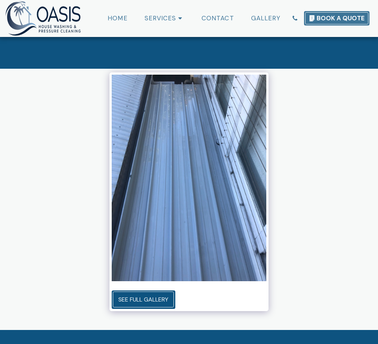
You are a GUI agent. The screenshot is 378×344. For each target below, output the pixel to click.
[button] (164, 18)
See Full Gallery (143, 299)
